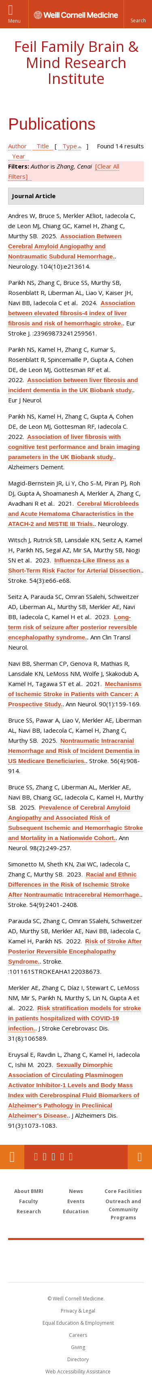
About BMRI (28, 1191)
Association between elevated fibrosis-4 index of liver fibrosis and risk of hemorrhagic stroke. (71, 313)
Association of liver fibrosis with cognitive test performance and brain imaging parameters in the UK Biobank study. (74, 446)
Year (18, 156)
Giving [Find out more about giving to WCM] (78, 1347)
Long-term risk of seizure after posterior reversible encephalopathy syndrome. (72, 627)
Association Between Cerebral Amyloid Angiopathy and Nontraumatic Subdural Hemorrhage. (65, 246)
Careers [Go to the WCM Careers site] (78, 1335)
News (76, 1191)
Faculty (28, 1201)
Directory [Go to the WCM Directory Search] (78, 1359)
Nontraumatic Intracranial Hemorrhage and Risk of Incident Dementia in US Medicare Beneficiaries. (73, 750)
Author (17, 146)
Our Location (12, 1157)
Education (76, 1211)
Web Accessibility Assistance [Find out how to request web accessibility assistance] (78, 1371)
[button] (138, 14)
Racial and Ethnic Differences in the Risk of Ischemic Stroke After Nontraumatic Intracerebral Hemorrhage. (74, 884)
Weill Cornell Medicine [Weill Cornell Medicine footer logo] (76, 1252)
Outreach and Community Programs (123, 1209)
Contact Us (140, 1157)
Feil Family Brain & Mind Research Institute (76, 62)
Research (29, 1211)
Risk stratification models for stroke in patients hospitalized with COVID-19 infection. (74, 1018)
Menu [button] (14, 20)
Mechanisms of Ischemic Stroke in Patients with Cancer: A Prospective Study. (74, 694)
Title (42, 146)
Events (76, 1201)
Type (69, 146)
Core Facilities (123, 1191)
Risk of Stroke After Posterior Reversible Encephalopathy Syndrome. (74, 951)
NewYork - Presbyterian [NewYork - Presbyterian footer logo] (76, 1269)
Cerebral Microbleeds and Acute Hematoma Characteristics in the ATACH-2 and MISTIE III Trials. (73, 513)
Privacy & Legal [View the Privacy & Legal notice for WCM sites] (78, 1310)
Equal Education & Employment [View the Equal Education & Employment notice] (78, 1322)
